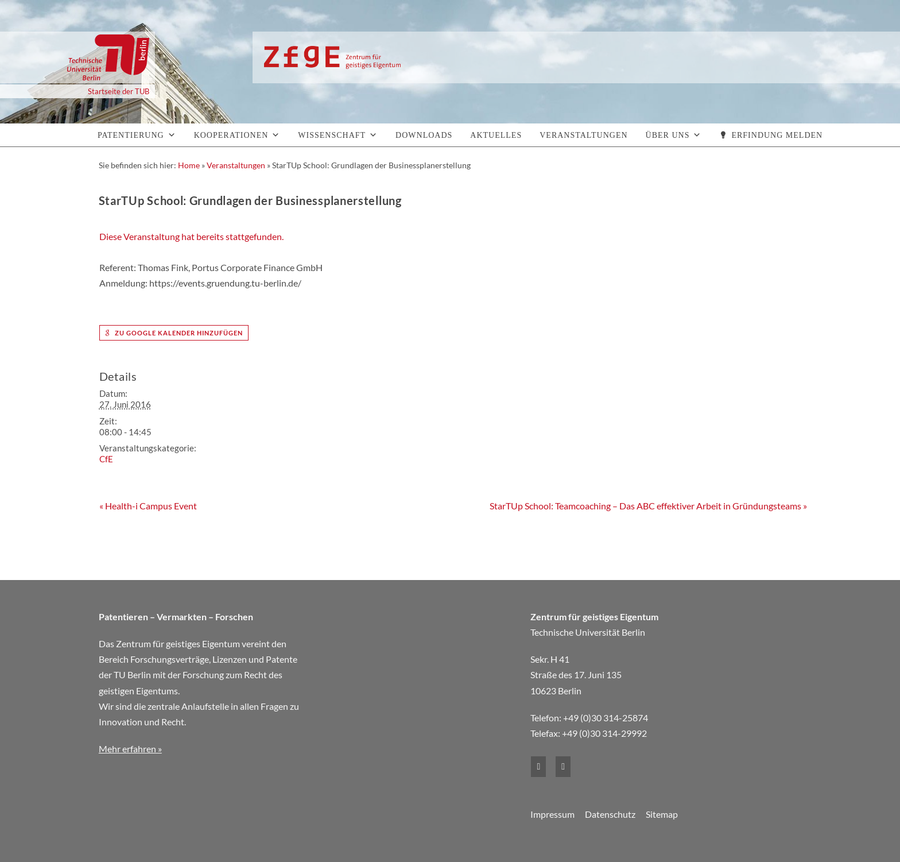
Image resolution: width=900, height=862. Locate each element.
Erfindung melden (777, 135)
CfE (106, 459)
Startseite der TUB (118, 91)
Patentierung (131, 135)
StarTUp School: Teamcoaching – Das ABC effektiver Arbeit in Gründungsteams (648, 505)
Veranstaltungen (583, 135)
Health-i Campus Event (148, 505)
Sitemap (662, 814)
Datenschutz (610, 814)
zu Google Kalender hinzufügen (174, 333)
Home (189, 165)
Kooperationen (231, 135)
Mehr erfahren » (130, 748)
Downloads (423, 135)
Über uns (668, 135)
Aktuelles (496, 135)
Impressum (552, 814)
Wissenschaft (332, 135)
